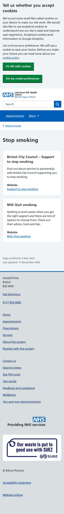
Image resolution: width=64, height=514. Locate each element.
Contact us (9, 361)
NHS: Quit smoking (19, 236)
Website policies (13, 495)
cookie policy (11, 57)
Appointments (15, 116)
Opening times (12, 367)
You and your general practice (22, 401)
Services (7, 335)
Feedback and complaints (19, 388)
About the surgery (14, 342)
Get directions (11, 294)
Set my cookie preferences (22, 78)
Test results (9, 381)
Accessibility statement (17, 482)
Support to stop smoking (22, 189)
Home (6, 314)
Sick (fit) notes (11, 374)
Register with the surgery (18, 348)
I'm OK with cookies (18, 66)
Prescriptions (11, 328)
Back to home (13, 125)
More (34, 116)
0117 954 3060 (12, 302)
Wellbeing (9, 395)
